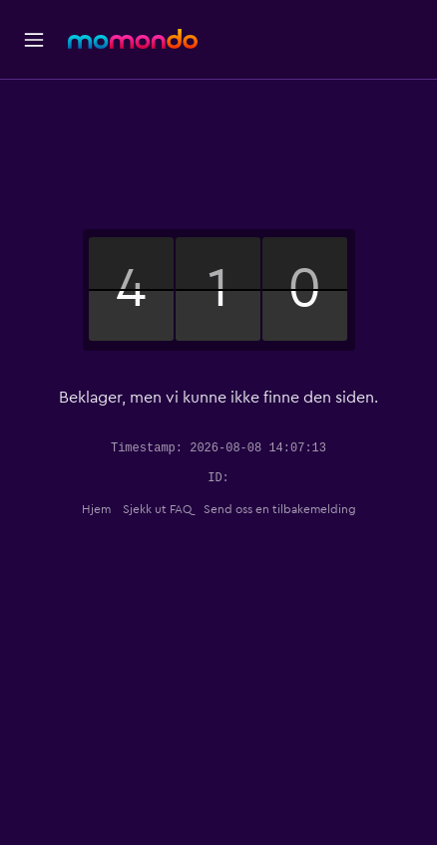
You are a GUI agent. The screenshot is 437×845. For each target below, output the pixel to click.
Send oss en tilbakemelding (280, 509)
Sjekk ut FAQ (157, 509)
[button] (34, 40)
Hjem (96, 509)
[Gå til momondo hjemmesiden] (133, 39)
